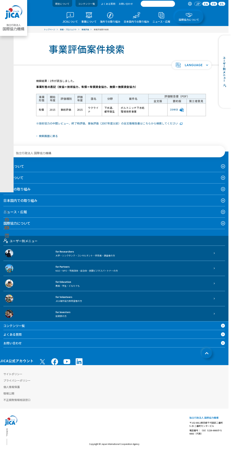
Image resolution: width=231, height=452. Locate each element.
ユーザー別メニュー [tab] (20, 241)
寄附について (62, 3)
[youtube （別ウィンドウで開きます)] (66, 361)
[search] (158, 4)
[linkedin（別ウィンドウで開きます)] (6, 236)
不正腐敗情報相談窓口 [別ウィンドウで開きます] (17, 400)
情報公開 (8, 393)
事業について (13, 177)
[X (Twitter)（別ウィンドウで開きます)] (6, 212)
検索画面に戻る (48, 136)
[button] (191, 65)
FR (214, 4)
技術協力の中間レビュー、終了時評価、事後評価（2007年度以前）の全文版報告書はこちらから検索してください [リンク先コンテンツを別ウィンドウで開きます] (111, 123)
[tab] (189, 4)
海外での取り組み (17, 189)
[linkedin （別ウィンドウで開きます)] (79, 361)
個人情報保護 (11, 387)
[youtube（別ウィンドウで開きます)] (6, 228)
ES (222, 4)
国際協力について (16, 223)
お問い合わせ (126, 3)
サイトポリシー (12, 374)
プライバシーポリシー (17, 380)
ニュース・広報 (15, 211)
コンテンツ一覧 (86, 3)
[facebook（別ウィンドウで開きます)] (6, 220)
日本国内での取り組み (20, 200)
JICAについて (13, 166)
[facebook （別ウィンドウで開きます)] (54, 361)
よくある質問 (108, 3)
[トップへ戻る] (207, 353)
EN (206, 4)
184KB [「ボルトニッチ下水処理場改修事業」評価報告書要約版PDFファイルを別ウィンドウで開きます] (177, 110)
